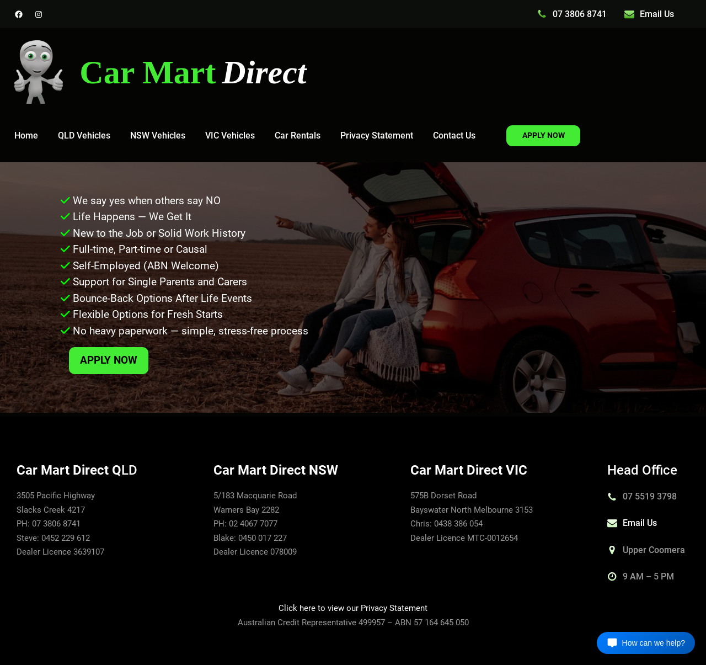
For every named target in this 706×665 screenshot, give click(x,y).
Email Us (657, 14)
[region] (353, 287)
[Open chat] (646, 643)
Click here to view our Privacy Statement (353, 608)
